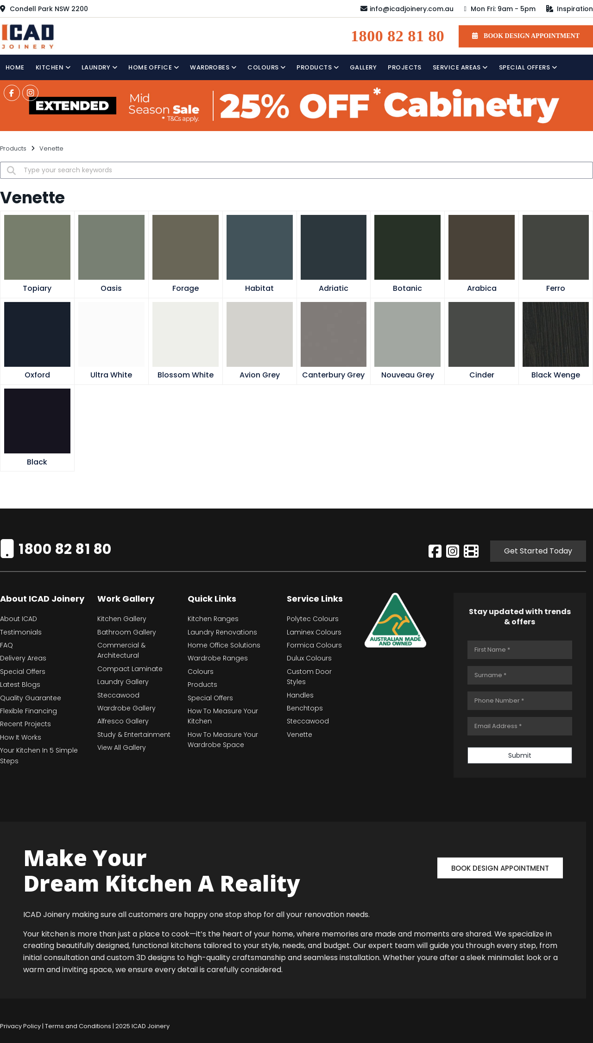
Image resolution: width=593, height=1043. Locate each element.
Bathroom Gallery (126, 632)
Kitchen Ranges (213, 618)
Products (317, 67)
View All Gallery (121, 747)
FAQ (6, 645)
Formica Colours (314, 645)
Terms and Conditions (78, 1026)
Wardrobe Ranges (218, 658)
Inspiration (569, 8)
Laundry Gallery (123, 681)
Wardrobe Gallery (126, 708)
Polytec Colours (313, 618)
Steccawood (118, 695)
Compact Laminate (130, 668)
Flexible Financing (28, 711)
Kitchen (53, 67)
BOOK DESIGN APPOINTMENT (526, 35)
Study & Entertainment (133, 734)
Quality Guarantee (30, 698)
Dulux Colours (309, 658)
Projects (405, 67)
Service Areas (460, 67)
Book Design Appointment (500, 868)
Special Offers (528, 67)
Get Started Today (538, 551)
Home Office (153, 67)
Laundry (99, 67)
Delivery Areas (23, 658)
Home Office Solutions (224, 645)
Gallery (363, 67)
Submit (519, 755)
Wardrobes (213, 67)
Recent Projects (25, 724)
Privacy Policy (20, 1026)
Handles (300, 695)
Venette (299, 734)
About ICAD (18, 618)
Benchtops (305, 708)
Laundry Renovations (222, 632)
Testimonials (21, 632)
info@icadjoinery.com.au (407, 8)
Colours (266, 67)
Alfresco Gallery (123, 721)
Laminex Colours (314, 632)
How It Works (20, 737)
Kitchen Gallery (121, 618)
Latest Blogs (20, 684)
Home (15, 67)
